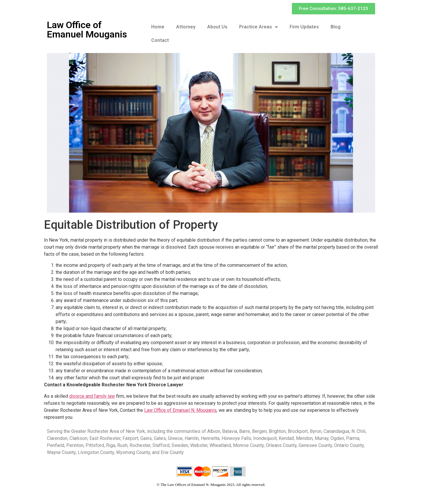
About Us (217, 27)
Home (157, 27)
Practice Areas (258, 27)
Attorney (185, 27)
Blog (336, 27)
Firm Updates (304, 27)
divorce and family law (92, 396)
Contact (160, 40)
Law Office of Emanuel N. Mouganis (180, 410)
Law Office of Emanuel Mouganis (87, 29)
